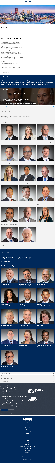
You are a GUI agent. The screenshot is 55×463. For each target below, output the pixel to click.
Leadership (27, 107)
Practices (27, 427)
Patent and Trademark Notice (27, 446)
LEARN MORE (4, 409)
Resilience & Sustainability (27, 376)
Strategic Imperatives (27, 378)
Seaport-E (27, 452)
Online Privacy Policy (27, 458)
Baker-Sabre (27, 450)
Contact (27, 444)
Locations (27, 433)
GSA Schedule (27, 448)
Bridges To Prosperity (27, 438)
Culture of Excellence (27, 381)
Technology (27, 431)
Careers (27, 440)
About (27, 425)
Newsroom (27, 442)
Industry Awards (27, 373)
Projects (27, 429)
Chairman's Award (27, 436)
